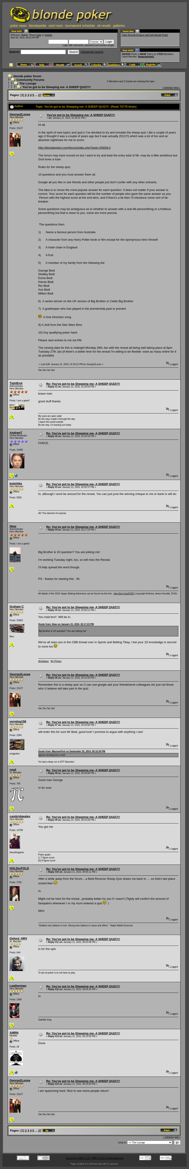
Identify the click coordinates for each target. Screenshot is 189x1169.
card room (56, 25)
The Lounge (27, 83)
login (38, 35)
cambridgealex (20, 816)
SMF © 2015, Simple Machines (107, 1158)
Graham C (17, 606)
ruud (13, 769)
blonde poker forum (27, 76)
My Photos (56, 661)
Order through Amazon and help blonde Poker (145, 35)
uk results (104, 25)
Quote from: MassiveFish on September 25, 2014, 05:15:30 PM (71, 751)
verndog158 (18, 721)
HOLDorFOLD (19, 868)
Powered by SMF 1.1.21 (78, 1158)
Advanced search (92, 52)
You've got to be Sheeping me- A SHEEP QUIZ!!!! (56, 87)
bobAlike (16, 483)
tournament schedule (80, 25)
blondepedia (37, 25)
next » (177, 87)
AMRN (14, 1032)
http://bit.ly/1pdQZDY (124, 593)
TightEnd (16, 383)
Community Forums (30, 80)
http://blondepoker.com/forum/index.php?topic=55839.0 (74, 147)
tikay (13, 526)
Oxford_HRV (18, 938)
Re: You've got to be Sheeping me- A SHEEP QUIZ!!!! (83, 384)
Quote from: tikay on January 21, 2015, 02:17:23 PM (66, 624)
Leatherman (18, 985)
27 (39, 95)
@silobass (43, 661)
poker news (18, 25)
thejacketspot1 (146, 56)
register (48, 35)
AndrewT (16, 432)
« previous (168, 87)
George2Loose (20, 114)
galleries (119, 25)
